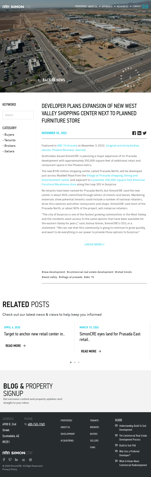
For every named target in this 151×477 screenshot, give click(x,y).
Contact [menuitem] (137, 6)
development (68, 433)
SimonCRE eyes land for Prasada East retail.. (110, 336)
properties (66, 420)
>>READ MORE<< (94, 244)
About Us (65, 427)
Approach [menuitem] (107, 6)
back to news (51, 80)
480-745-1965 (36, 424)
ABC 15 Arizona (67, 145)
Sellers (94, 440)
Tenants (94, 420)
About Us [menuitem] (92, 6)
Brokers (94, 427)
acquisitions (67, 440)
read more (16, 346)
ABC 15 (90, 277)
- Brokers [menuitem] (9, 146)
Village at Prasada (71, 277)
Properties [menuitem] (81, 6)
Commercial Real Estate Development (91, 272)
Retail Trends (124, 272)
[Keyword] (18, 115)
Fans (92, 447)
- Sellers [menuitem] (8, 151)
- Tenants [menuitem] (9, 140)
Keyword (9, 104)
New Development (54, 272)
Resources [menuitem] (122, 6)
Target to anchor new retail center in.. (34, 334)
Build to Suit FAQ (127, 445)
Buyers (94, 433)
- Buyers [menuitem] (8, 135)
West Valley (50, 277)
